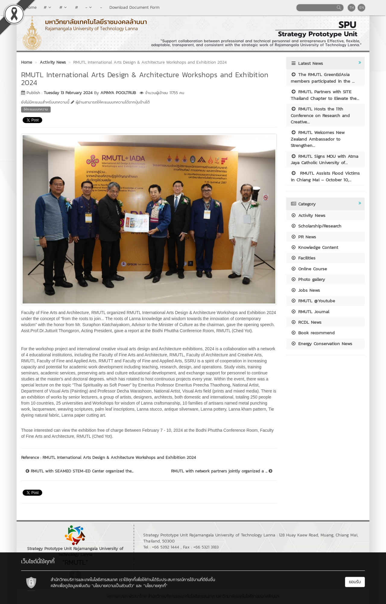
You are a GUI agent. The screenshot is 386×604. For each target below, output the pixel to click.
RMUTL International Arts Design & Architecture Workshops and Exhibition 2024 (119, 457)
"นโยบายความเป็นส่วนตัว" (113, 586)
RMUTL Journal (310, 311)
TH (352, 7)
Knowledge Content (314, 247)
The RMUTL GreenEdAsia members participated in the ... (323, 77)
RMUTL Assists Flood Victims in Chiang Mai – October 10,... (325, 176)
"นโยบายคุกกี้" (155, 586)
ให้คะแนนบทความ (36, 109)
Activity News (308, 215)
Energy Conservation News (321, 343)
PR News (303, 236)
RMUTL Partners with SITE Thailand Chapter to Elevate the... (325, 94)
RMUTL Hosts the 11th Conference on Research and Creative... (320, 115)
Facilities (303, 257)
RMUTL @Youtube (313, 300)
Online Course (309, 268)
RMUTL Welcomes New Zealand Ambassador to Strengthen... (318, 139)
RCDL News (306, 322)
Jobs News (305, 290)
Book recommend (313, 332)
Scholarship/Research (316, 225)
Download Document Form (134, 7)
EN (361, 7)
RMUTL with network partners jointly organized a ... (221, 471)
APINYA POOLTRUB (118, 93)
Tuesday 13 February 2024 (68, 93)
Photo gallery (308, 279)
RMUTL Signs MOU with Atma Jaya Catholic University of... (324, 159)
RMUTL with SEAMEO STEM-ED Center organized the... (79, 471)
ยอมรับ (355, 582)
